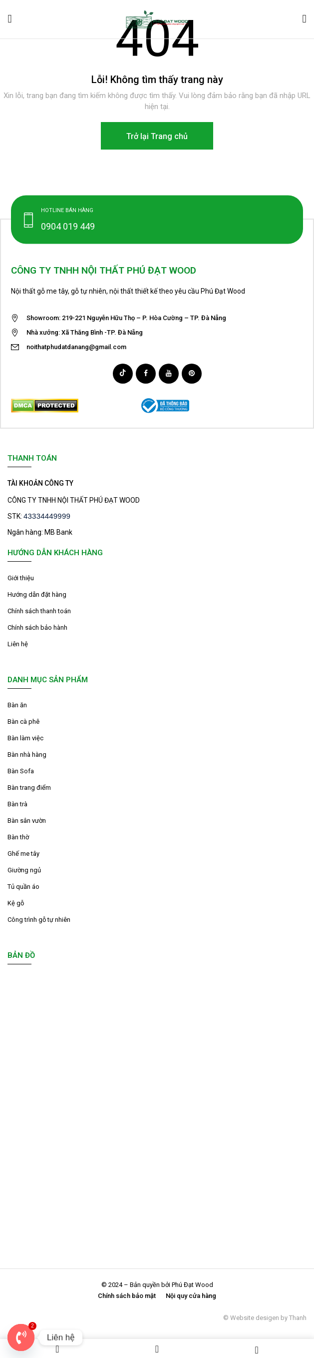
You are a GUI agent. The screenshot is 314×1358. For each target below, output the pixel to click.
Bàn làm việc (25, 738)
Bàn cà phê (23, 721)
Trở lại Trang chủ (157, 136)
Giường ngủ (24, 870)
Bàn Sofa (20, 771)
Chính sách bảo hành (37, 627)
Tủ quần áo (23, 886)
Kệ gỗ (15, 903)
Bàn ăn (17, 705)
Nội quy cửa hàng (191, 1295)
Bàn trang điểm (29, 787)
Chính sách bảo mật (127, 1295)
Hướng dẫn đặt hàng (36, 594)
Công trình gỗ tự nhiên (38, 919)
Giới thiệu (20, 578)
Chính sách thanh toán (39, 611)
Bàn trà (17, 804)
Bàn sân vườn (26, 820)
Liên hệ (17, 644)
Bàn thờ (18, 837)
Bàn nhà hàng (26, 754)
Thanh (298, 1317)
